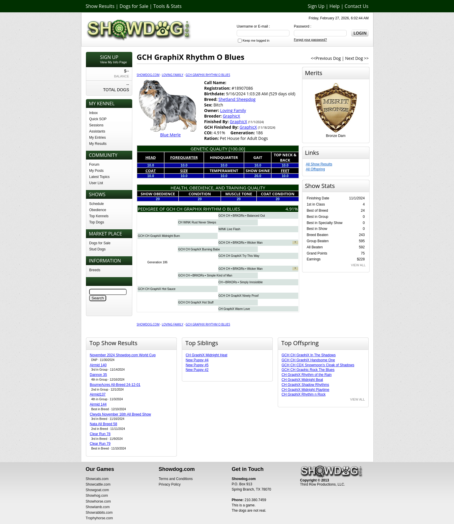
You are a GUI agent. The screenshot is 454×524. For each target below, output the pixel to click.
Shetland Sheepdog (236, 99)
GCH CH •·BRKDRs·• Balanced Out (241, 215)
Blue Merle (170, 135)
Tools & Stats (167, 6)
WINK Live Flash (229, 229)
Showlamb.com (98, 507)
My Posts (96, 171)
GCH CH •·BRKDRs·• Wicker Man (240, 242)
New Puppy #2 (197, 370)
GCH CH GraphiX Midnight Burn (159, 236)
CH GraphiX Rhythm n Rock (304, 394)
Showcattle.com (98, 484)
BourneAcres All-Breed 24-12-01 (115, 385)
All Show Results (319, 164)
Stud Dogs (97, 249)
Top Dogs (96, 222)
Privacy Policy (170, 484)
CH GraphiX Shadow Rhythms (305, 385)
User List (96, 183)
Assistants (97, 131)
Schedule (96, 204)
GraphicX (231, 116)
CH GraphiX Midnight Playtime (305, 390)
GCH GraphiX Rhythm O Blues (208, 75)
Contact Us (356, 6)
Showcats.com (97, 479)
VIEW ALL (358, 265)
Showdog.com (148, 75)
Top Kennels (99, 216)
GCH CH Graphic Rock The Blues (308, 370)
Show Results (100, 6)
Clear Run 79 (100, 444)
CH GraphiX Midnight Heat (206, 355)
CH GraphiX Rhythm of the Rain (307, 375)
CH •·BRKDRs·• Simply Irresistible (240, 282)
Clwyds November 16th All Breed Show (120, 414)
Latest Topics (99, 177)
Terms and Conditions (176, 479)
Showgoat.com (97, 490)
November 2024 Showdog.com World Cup (123, 355)
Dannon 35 (98, 375)
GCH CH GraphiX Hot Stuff (195, 302)
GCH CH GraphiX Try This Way (238, 255)
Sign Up (316, 6)
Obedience (97, 210)
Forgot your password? (310, 39)
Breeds (94, 270)
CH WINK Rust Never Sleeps (197, 222)
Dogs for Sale (134, 6)
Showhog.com (97, 496)
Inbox (93, 113)
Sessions (96, 125)
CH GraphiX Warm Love (234, 309)
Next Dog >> (357, 58)
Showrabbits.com (99, 513)
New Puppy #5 (197, 365)
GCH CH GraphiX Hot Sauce (156, 289)
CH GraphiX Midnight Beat (302, 380)
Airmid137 (98, 394)
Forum (94, 164)
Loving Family (172, 75)
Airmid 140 (98, 365)
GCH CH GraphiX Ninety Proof (238, 295)
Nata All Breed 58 (103, 424)
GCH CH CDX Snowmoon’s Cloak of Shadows (318, 365)
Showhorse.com (98, 501)
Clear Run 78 (100, 434)
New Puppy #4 (197, 360)
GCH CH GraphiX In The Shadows (309, 355)
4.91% (292, 209)
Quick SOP (97, 119)
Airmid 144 (98, 404)
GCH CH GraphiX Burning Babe (199, 249)
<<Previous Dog (326, 58)
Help (334, 6)
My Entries (97, 137)
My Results (97, 144)
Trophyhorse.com (99, 518)
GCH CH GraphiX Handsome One (308, 360)
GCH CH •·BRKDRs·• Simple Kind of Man (205, 275)
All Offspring (315, 169)
